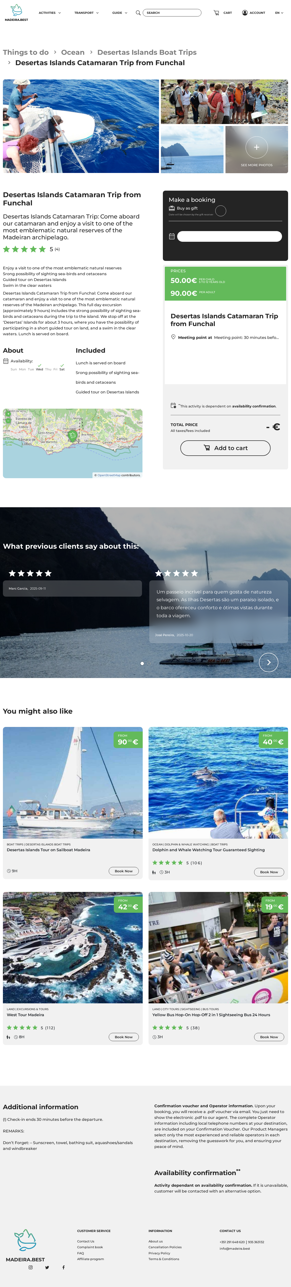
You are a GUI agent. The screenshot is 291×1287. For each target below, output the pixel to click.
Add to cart (225, 448)
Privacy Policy (159, 1253)
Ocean (73, 52)
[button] (60, 13)
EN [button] (277, 13)
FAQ (80, 1253)
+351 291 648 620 (232, 1242)
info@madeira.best (235, 1248)
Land (11, 1009)
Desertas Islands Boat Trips (147, 52)
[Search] (172, 12)
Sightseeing (190, 1009)
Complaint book (90, 1247)
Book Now (124, 871)
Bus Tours (211, 1009)
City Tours (171, 1009)
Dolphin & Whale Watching (187, 844)
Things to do (26, 52)
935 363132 (256, 1242)
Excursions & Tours (33, 1009)
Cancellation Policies (165, 1247)
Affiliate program (90, 1259)
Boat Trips (15, 844)
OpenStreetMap (109, 475)
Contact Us (85, 1241)
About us (156, 1241)
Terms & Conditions (164, 1259)
